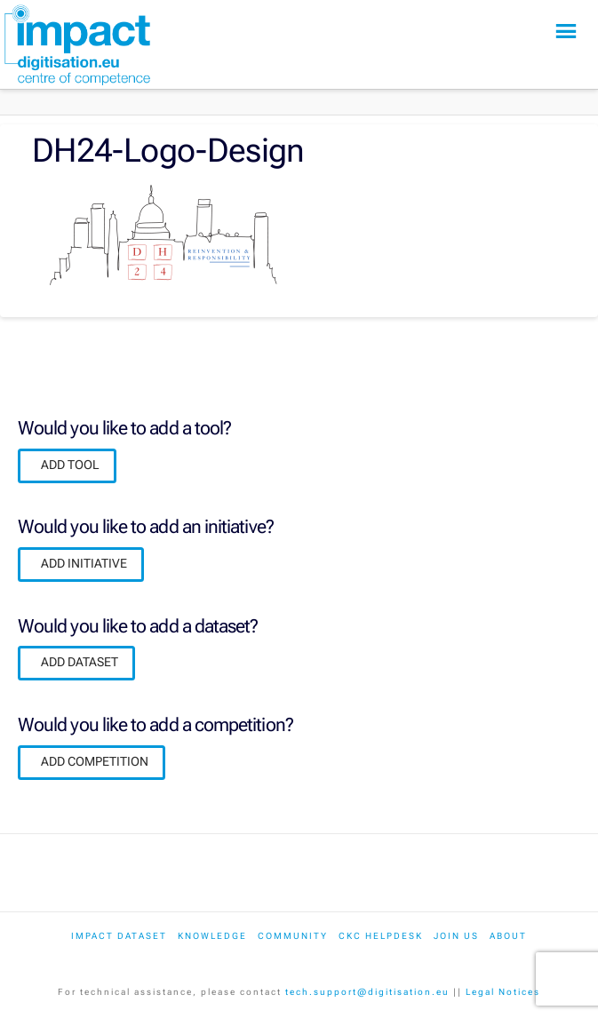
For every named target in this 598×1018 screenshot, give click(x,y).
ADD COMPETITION (94, 761)
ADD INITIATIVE (84, 563)
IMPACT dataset (119, 936)
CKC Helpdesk (381, 936)
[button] (566, 31)
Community (293, 936)
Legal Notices (503, 992)
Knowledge (212, 936)
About (508, 936)
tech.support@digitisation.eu (367, 992)
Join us (456, 936)
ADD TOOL (70, 464)
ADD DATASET (79, 662)
